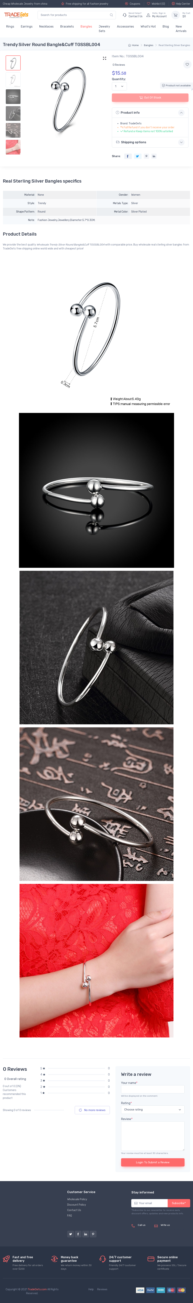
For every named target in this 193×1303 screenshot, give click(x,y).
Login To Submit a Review (153, 1162)
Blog (166, 26)
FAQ (69, 1215)
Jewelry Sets (104, 29)
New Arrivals (181, 29)
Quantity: (119, 79)
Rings (10, 26)
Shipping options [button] (131, 142)
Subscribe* (179, 1203)
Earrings (26, 26)
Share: (116, 156)
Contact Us (74, 1210)
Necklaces (46, 26)
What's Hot (148, 26)
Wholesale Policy (77, 1199)
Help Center (181, 3)
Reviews (102, 1289)
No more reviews (92, 1110)
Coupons (132, 3)
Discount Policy (76, 1204)
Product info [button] (128, 112)
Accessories (125, 26)
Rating (126, 1103)
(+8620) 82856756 (144, 1231)
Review (127, 1119)
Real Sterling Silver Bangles (174, 45)
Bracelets (67, 26)
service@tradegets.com (175, 1229)
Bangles (86, 26)
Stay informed (142, 1192)
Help (91, 1289)
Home (133, 45)
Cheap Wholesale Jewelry (18, 3)
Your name (129, 1083)
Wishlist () (156, 3)
